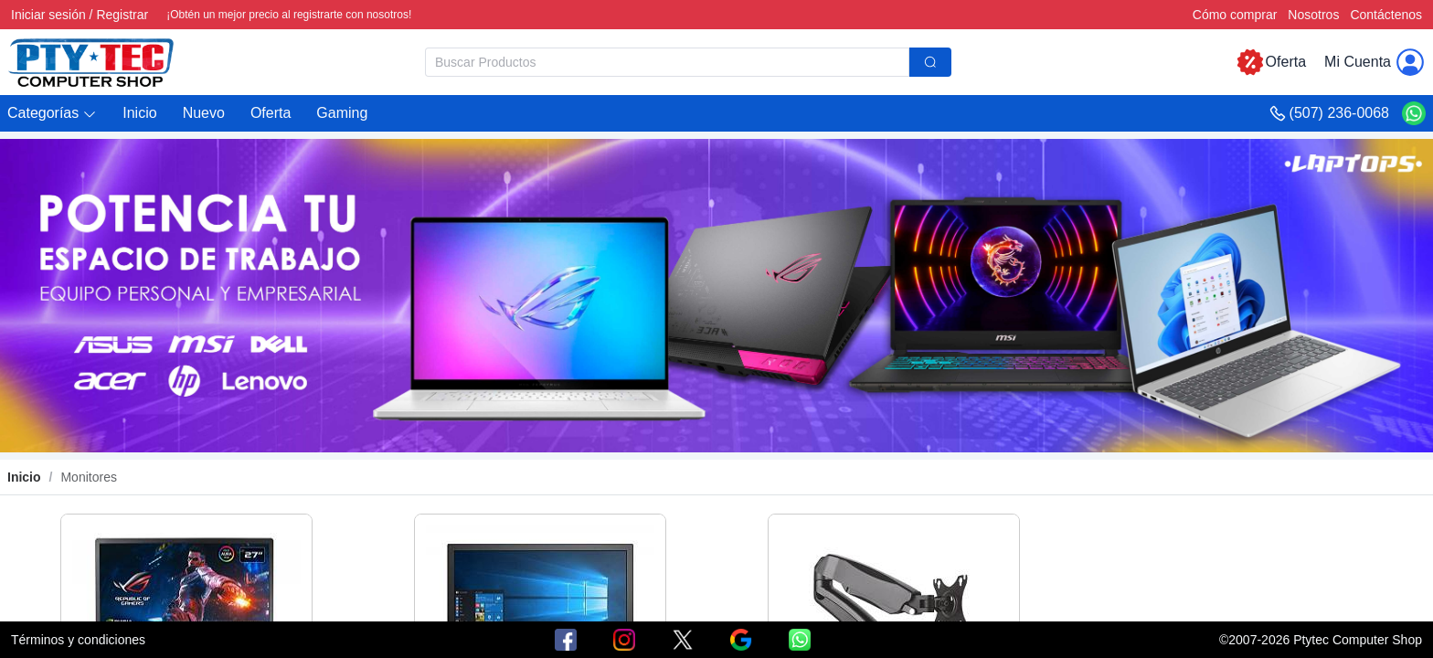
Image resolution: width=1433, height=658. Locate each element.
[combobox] (688, 62)
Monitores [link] (88, 477)
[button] (52, 113)
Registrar (122, 14)
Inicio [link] (24, 477)
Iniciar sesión (48, 14)
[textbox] (667, 62)
